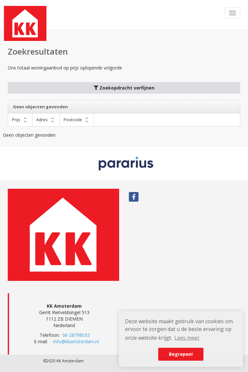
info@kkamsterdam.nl (76, 341)
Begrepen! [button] (181, 354)
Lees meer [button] (187, 337)
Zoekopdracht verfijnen (124, 88)
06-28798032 (76, 335)
